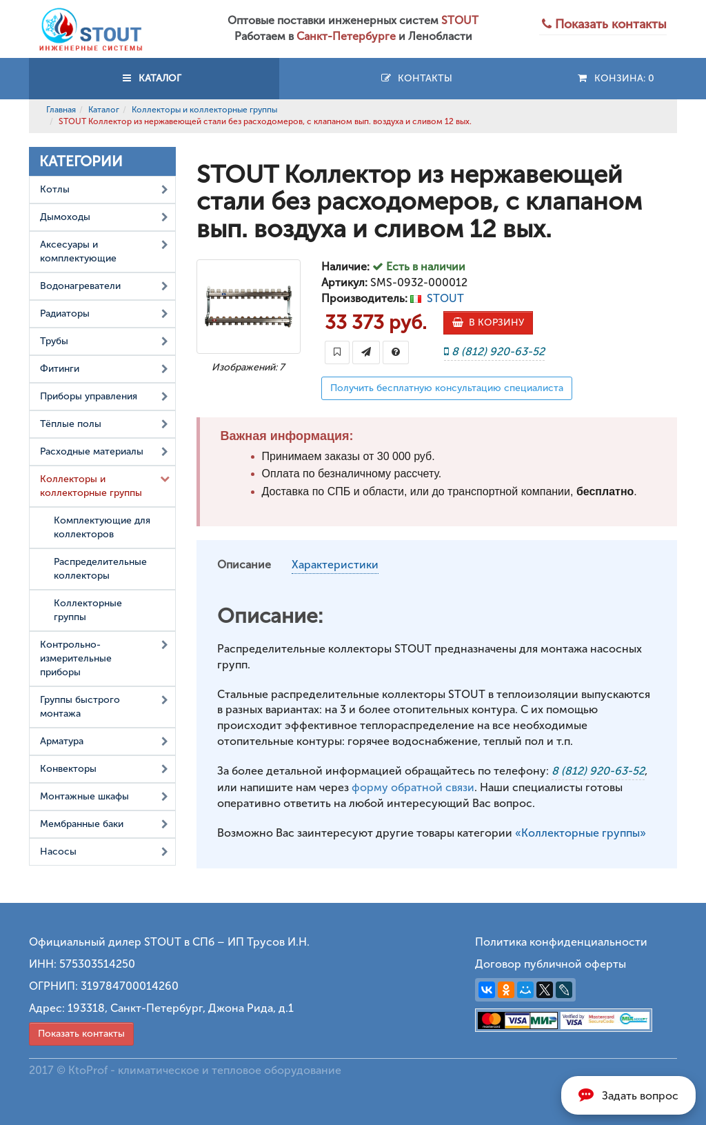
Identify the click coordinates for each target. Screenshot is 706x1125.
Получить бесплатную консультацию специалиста (446, 388)
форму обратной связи (413, 787)
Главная (61, 110)
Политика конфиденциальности (561, 941)
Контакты (416, 78)
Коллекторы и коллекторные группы (204, 110)
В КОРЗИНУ (488, 322)
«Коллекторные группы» (580, 832)
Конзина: (615, 78)
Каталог (103, 110)
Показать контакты (81, 1033)
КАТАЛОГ (154, 78)
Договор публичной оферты (550, 963)
